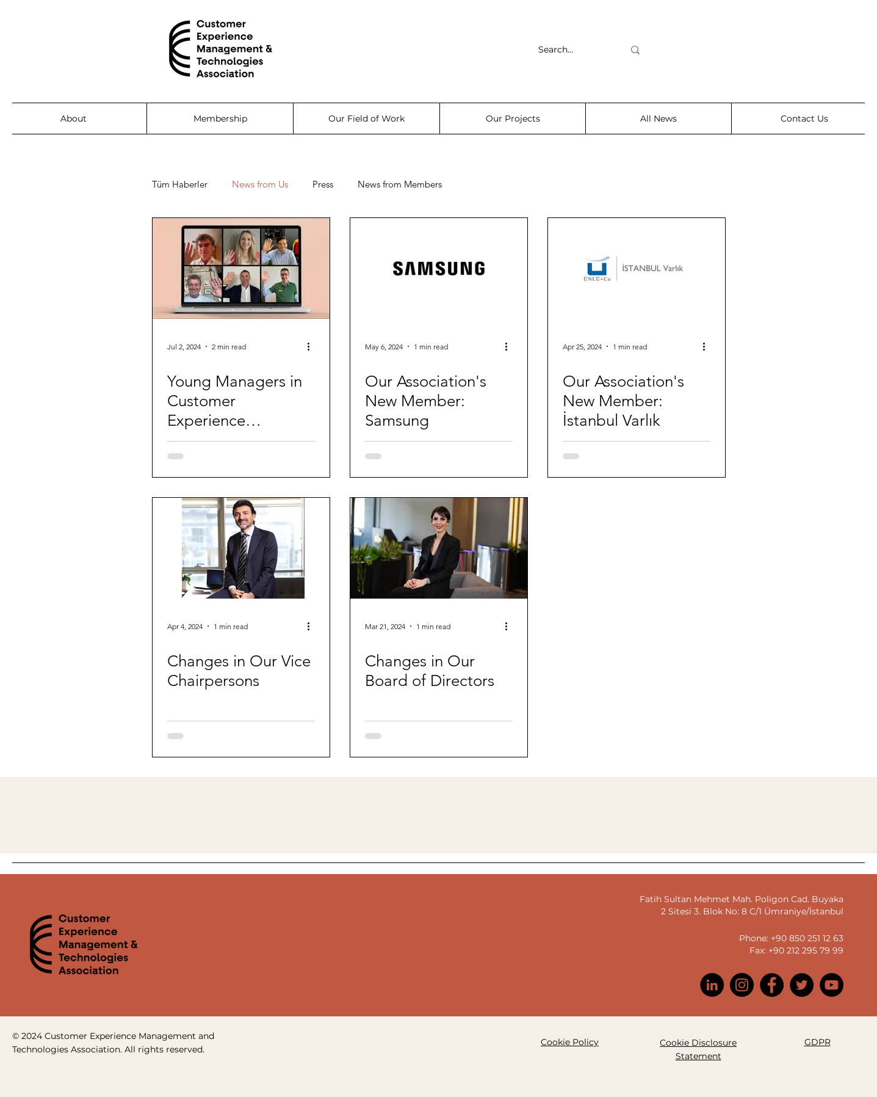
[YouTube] (831, 985)
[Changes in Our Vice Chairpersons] (241, 548)
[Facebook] (772, 985)
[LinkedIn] (712, 985)
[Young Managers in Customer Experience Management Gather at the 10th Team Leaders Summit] (241, 268)
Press (322, 184)
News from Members (400, 184)
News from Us (260, 184)
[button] (73, 118)
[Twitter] (802, 985)
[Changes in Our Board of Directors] (438, 548)
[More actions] (313, 346)
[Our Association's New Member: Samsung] (438, 268)
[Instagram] (742, 985)
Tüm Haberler (180, 184)
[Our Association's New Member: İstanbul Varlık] (636, 268)
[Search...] (571, 50)
